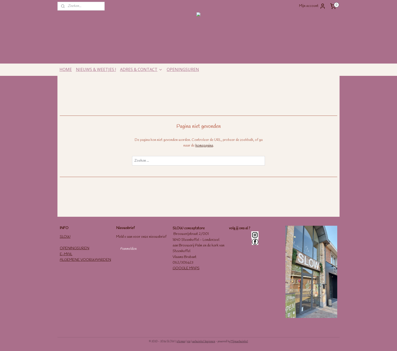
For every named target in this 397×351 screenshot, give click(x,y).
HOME (65, 69)
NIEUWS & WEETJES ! (96, 69)
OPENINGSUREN (183, 69)
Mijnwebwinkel (239, 341)
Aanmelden (128, 248)
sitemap (181, 341)
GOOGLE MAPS (186, 268)
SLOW (65, 236)
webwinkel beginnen (203, 341)
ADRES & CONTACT (141, 69)
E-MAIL (66, 254)
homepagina (204, 145)
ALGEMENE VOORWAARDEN (85, 259)
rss (188, 341)
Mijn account (312, 6)
